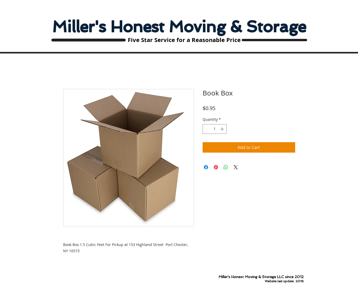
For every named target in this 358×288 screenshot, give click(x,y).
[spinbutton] (214, 129)
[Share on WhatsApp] (226, 167)
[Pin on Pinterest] (216, 167)
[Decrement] (206, 129)
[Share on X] (236, 167)
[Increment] (222, 129)
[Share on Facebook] (206, 167)
